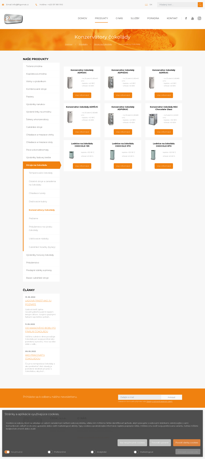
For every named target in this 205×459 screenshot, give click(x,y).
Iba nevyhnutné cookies (132, 442)
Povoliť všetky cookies (186, 442)
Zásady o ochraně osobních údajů (159, 401)
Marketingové (146, 452)
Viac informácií (82, 95)
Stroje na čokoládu (103, 44)
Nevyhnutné (16, 452)
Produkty (101, 18)
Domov (82, 18)
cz (146, 4)
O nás (119, 18)
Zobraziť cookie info (188, 452)
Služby (135, 18)
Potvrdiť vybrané (160, 442)
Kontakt (172, 18)
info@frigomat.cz (20, 4)
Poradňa (153, 18)
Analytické (102, 452)
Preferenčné (60, 452)
